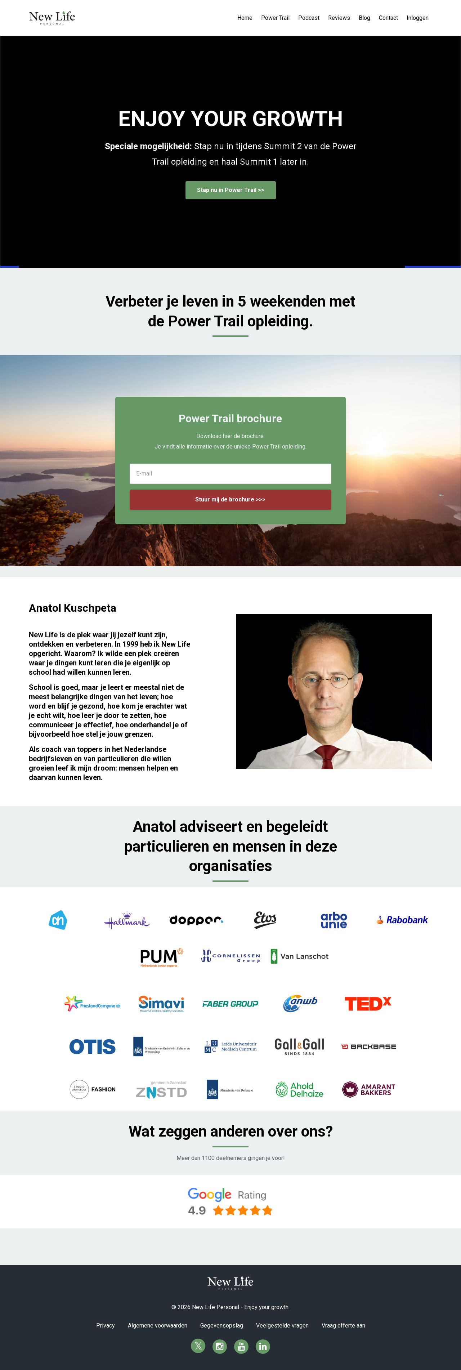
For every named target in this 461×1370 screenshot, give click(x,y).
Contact (388, 17)
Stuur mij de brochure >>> (230, 499)
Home (244, 17)
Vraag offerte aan (343, 1325)
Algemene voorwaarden (157, 1325)
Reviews (339, 17)
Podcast (308, 17)
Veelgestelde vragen (282, 1325)
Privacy (105, 1325)
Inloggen (418, 17)
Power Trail (275, 17)
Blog (364, 17)
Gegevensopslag (221, 1325)
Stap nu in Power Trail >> (230, 190)
